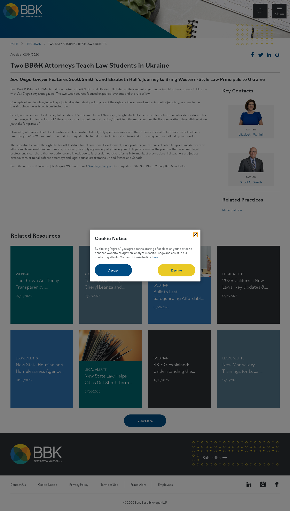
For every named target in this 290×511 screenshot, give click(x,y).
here (155, 257)
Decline (176, 270)
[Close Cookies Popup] (195, 235)
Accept (113, 270)
